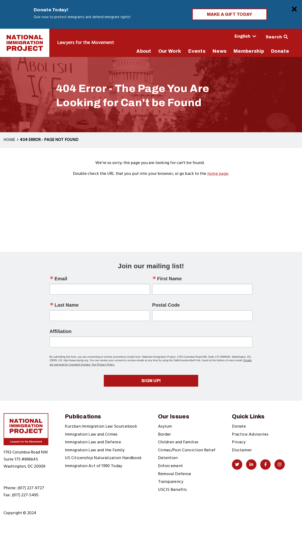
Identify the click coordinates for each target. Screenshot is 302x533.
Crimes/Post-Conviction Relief (187, 450)
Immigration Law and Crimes (91, 434)
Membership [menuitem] (249, 51)
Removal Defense (174, 474)
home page (217, 173)
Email (61, 278)
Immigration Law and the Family (95, 450)
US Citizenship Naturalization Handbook (103, 458)
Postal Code (166, 305)
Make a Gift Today (229, 14)
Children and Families (178, 442)
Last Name (67, 305)
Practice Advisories (250, 434)
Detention (168, 458)
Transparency (171, 481)
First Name (169, 278)
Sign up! (151, 380)
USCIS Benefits (172, 489)
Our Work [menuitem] (169, 51)
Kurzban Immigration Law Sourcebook (101, 426)
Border (164, 434)
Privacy (239, 442)
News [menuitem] (219, 51)
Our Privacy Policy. (103, 364)
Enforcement (170, 466)
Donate (239, 426)
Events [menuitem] (197, 51)
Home (9, 139)
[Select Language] (232, 36)
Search (274, 37)
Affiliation (60, 331)
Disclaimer (242, 450)
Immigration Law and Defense (93, 442)
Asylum (165, 426)
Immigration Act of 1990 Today (93, 466)
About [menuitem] (143, 51)
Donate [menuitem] (280, 51)
